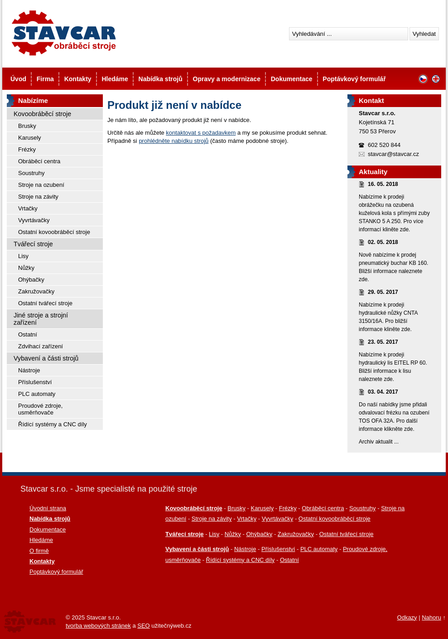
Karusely (29, 137)
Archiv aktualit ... (379, 442)
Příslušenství (35, 382)
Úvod (18, 79)
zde (404, 229)
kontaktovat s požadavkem (201, 132)
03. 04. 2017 (383, 392)
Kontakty (78, 79)
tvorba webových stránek (98, 625)
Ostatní (27, 334)
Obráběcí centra (39, 161)
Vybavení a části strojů (46, 358)
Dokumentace (292, 79)
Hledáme (114, 79)
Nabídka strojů (161, 79)
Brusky (27, 125)
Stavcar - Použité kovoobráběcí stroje (63, 33)
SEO (143, 625)
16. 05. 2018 (383, 184)
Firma (45, 79)
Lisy (23, 256)
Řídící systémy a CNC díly (52, 424)
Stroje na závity (38, 196)
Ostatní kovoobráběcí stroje (54, 232)
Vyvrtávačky (34, 220)
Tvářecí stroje (33, 244)
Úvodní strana (47, 508)
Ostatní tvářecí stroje (45, 303)
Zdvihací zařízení (40, 346)
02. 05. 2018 (383, 242)
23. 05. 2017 (383, 342)
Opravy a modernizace (226, 79)
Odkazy (407, 617)
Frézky (27, 149)
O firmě (39, 550)
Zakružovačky (36, 291)
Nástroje (29, 370)
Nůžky (26, 267)
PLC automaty (36, 393)
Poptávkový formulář (354, 79)
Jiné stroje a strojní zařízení (41, 319)
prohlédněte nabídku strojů (173, 140)
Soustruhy (31, 173)
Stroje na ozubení (41, 184)
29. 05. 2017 (383, 292)
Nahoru (431, 617)
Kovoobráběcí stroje (42, 113)
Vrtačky (28, 208)
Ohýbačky (31, 279)
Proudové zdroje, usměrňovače (40, 409)
